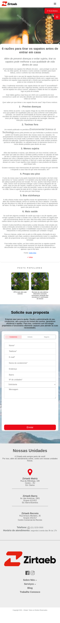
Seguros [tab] (46, 337)
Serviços (29, 584)
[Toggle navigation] (55, 3)
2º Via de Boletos (52, 11)
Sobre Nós (29, 580)
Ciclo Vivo (32, 253)
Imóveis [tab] (30, 337)
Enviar (30, 427)
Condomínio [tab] (13, 337)
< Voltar (30, 257)
